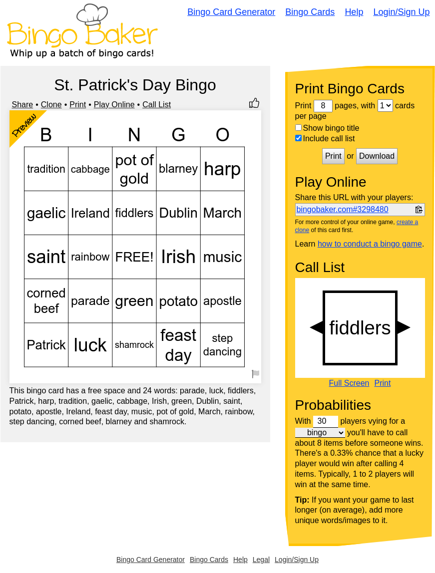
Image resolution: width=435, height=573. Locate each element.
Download (377, 156)
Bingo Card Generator (231, 12)
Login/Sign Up (401, 12)
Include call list (325, 138)
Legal (261, 559)
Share (22, 104)
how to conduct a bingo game (370, 244)
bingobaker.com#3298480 (343, 209)
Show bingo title (327, 128)
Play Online (114, 104)
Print (77, 104)
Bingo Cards (310, 12)
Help (354, 12)
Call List (156, 104)
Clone (51, 104)
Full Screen (349, 383)
